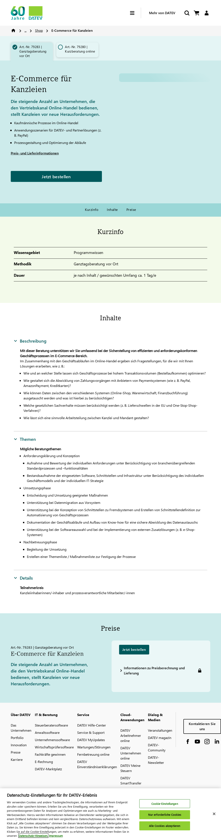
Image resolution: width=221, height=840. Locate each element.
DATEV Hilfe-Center (91, 725)
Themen (25, 439)
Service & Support (90, 732)
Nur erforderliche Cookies (164, 814)
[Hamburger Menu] (135, 13)
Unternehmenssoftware (52, 739)
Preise (131, 209)
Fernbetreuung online (93, 754)
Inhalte (112, 209)
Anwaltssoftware (47, 732)
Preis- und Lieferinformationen (35, 153)
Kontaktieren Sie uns (202, 726)
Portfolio (17, 737)
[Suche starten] (187, 13)
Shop (39, 30)
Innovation (19, 745)
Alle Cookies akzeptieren (164, 826)
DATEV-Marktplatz (48, 769)
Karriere (17, 759)
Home (13, 30)
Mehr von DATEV (162, 13)
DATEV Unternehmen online (130, 753)
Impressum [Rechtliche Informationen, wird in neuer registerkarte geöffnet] (56, 835)
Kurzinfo (91, 209)
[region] (110, 814)
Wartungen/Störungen (93, 747)
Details (23, 578)
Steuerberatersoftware (51, 725)
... (25, 30)
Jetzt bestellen (56, 176)
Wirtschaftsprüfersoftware (54, 747)
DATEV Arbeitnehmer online (130, 735)
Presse (15, 752)
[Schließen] (214, 814)
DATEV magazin (159, 737)
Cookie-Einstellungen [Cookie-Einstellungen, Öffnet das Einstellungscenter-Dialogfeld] (164, 803)
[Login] (206, 13)
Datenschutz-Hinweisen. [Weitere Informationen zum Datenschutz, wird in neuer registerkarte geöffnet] (33, 835)
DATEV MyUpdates (91, 739)
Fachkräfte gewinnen (50, 754)
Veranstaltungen (160, 730)
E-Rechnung (44, 761)
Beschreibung (30, 341)
